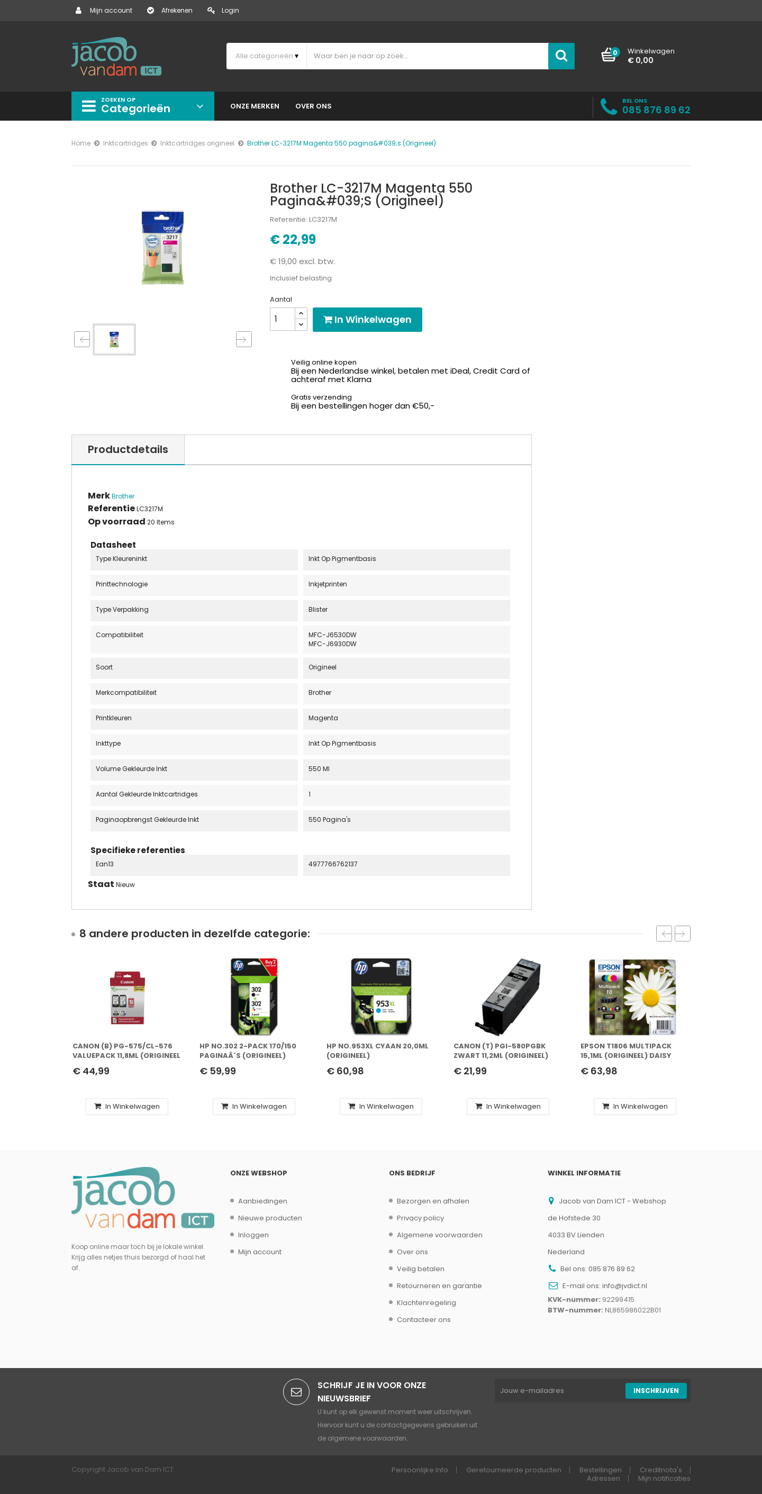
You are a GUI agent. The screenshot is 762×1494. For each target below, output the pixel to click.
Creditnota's (661, 1469)
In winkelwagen (367, 319)
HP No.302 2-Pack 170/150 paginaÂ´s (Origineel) (247, 1051)
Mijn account (104, 10)
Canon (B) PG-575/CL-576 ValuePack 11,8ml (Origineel (126, 1051)
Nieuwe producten (270, 1218)
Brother (123, 496)
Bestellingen (600, 1469)
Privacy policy (420, 1218)
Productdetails (128, 449)
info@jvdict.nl (624, 1286)
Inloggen (253, 1235)
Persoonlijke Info (420, 1469)
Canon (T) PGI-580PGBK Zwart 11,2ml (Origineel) (500, 1051)
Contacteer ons (424, 1320)
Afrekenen (170, 10)
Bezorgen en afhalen (433, 1201)
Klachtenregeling (426, 1303)
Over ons (412, 1252)
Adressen (603, 1478)
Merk (99, 496)
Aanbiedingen (262, 1201)
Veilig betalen (420, 1269)
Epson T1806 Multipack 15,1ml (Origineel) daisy (626, 1051)
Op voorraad (117, 522)
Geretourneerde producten (513, 1469)
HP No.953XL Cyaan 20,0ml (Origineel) (377, 1051)
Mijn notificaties (664, 1478)
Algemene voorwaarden (440, 1235)
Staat (101, 884)
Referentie (111, 508)
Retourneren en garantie (439, 1286)
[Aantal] (282, 319)
